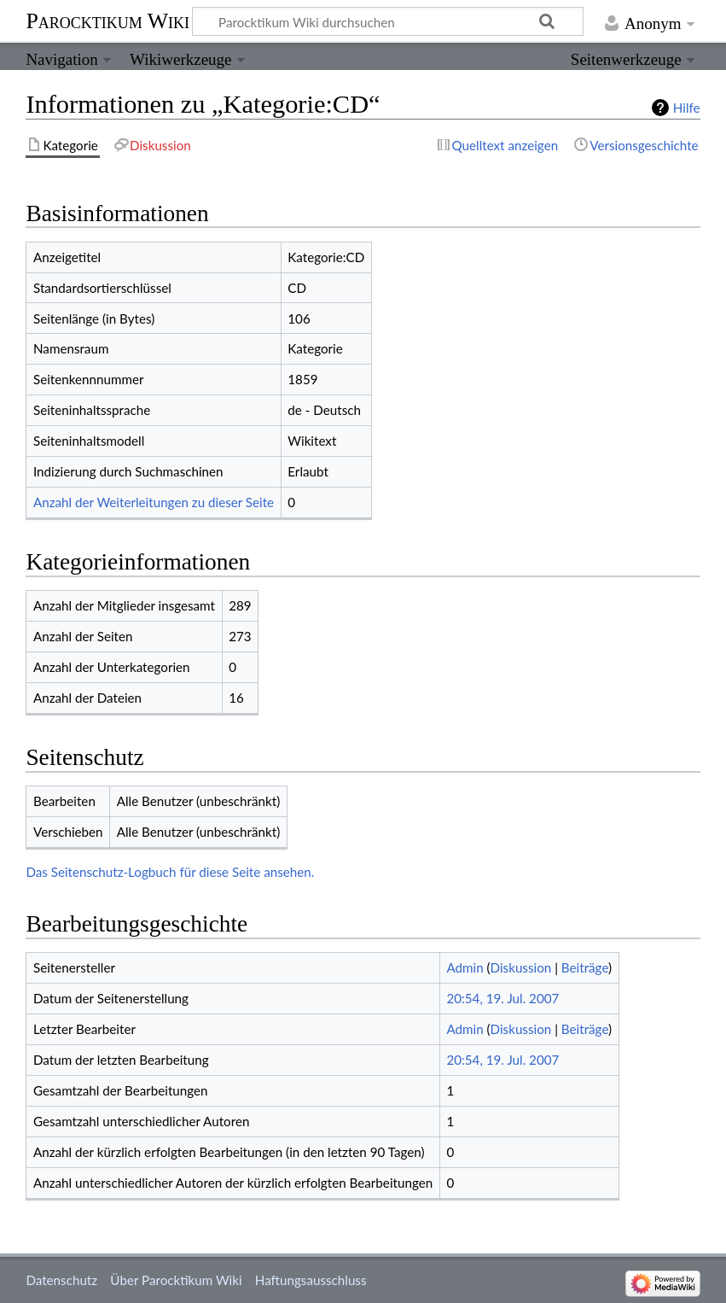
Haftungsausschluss (311, 1280)
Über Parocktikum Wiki (175, 1280)
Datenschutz (61, 1280)
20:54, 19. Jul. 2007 (502, 998)
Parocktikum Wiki (107, 20)
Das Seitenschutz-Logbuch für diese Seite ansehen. (170, 871)
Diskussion (521, 967)
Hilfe (686, 107)
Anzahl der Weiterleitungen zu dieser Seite (153, 502)
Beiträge (584, 967)
